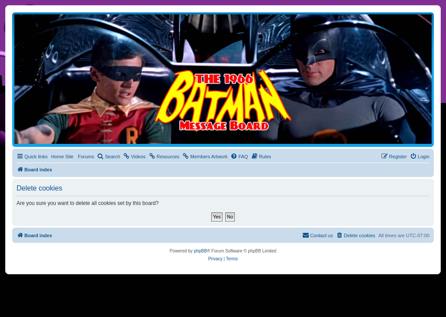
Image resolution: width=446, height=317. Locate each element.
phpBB (200, 251)
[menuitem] (108, 156)
